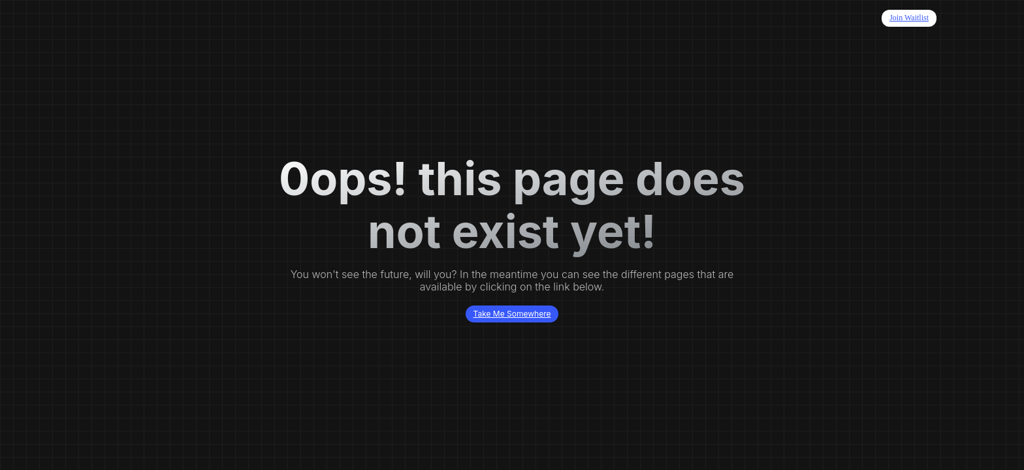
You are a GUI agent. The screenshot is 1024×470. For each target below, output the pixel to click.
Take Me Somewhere (512, 314)
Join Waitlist (909, 17)
